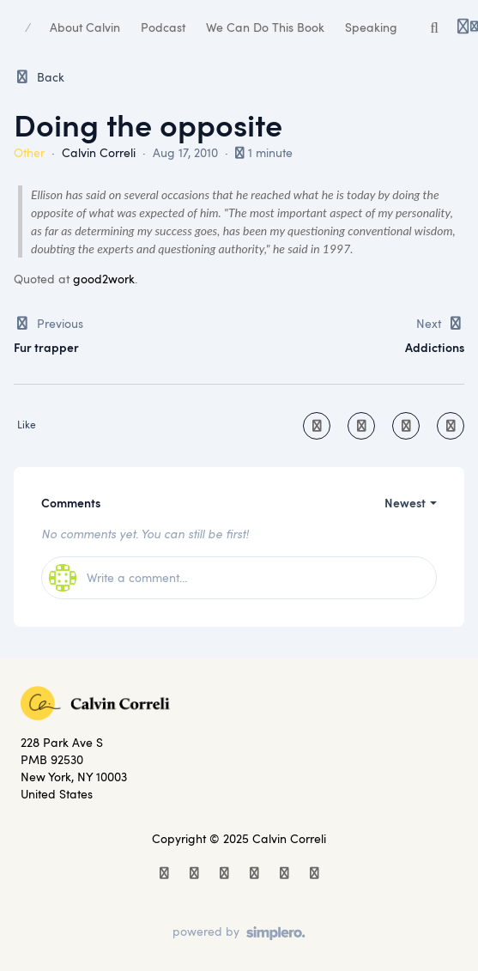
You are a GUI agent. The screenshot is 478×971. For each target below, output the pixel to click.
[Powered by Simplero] (239, 933)
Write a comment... (118, 578)
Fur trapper (46, 347)
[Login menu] (467, 27)
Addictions (434, 347)
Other (29, 152)
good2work (104, 278)
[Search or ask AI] (434, 27)
